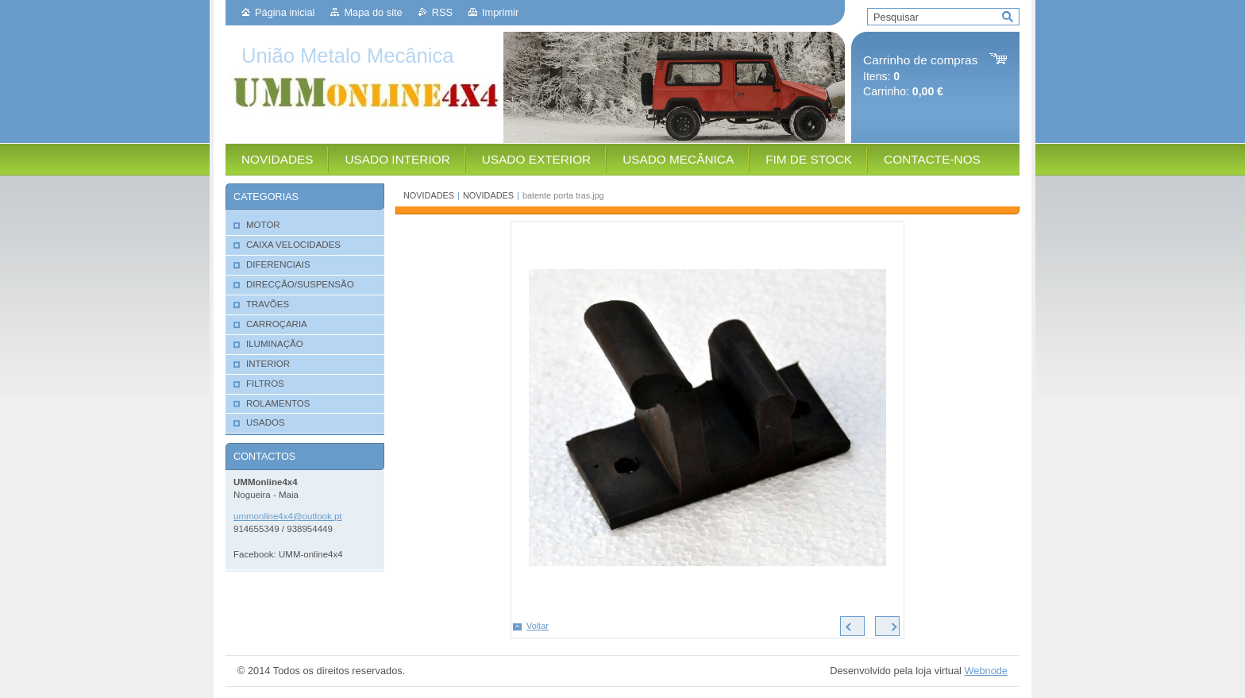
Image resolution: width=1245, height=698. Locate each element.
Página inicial (284, 12)
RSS (442, 12)
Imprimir (500, 12)
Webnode (986, 671)
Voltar (537, 626)
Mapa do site (373, 12)
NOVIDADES (428, 195)
